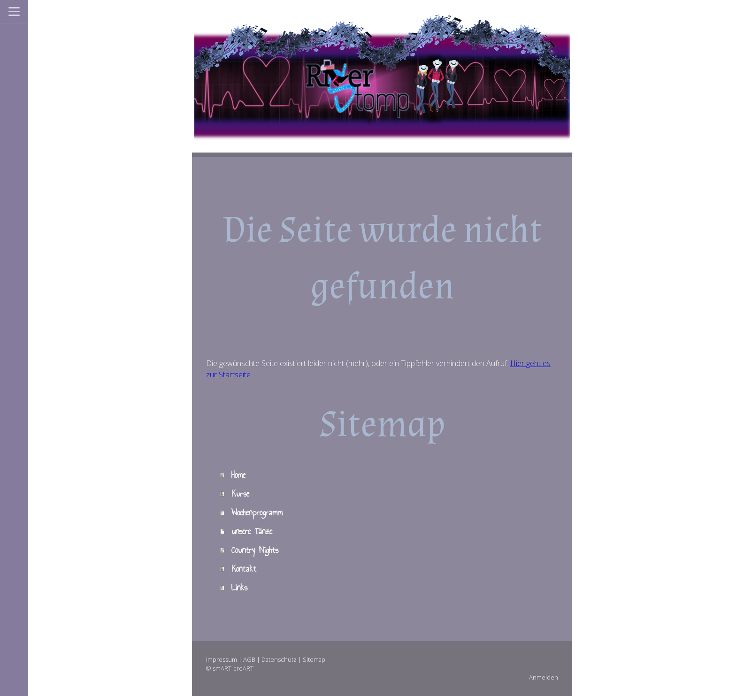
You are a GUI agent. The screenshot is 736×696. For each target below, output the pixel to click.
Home (238, 475)
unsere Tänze (251, 531)
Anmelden (543, 677)
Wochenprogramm (257, 512)
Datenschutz (279, 659)
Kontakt (243, 568)
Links (239, 587)
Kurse (240, 493)
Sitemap (314, 659)
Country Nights (254, 550)
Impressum (221, 659)
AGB (249, 659)
